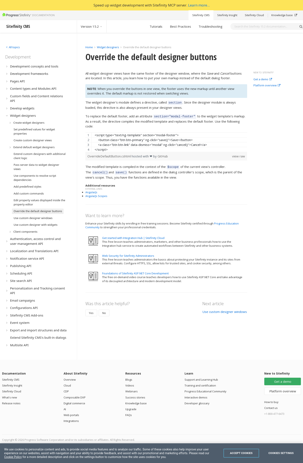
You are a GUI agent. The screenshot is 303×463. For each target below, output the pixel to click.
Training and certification (200, 385)
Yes (91, 310)
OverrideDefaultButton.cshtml (109, 155)
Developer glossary (197, 403)
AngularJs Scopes (96, 193)
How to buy (271, 402)
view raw (238, 155)
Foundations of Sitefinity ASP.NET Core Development (135, 271)
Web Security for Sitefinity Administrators (128, 253)
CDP (66, 391)
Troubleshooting (210, 26)
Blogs (128, 379)
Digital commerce (74, 403)
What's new (9, 397)
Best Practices (180, 26)
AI (65, 409)
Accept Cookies (241, 453)
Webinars (131, 391)
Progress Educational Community (205, 391)
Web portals (71, 415)
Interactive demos (196, 397)
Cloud (67, 385)
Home (89, 47)
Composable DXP (75, 397)
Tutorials (156, 26)
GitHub (163, 155)
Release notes (11, 403)
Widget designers (108, 47)
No (104, 310)
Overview (70, 379)
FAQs (128, 415)
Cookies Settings (281, 453)
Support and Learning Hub (201, 379)
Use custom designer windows (224, 309)
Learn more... (199, 5)
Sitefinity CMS (201, 15)
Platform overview (266, 85)
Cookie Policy (13, 457)
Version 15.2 (92, 26)
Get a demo (262, 79)
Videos (129, 385)
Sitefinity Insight (227, 15)
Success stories (135, 397)
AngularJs (91, 190)
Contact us (271, 408)
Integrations (71, 421)
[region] (166, 140)
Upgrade (130, 409)
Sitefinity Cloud (254, 15)
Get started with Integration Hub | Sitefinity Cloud (133, 235)
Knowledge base (284, 15)
